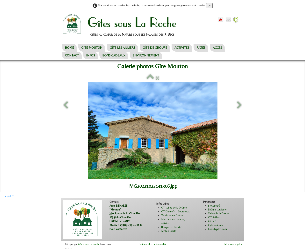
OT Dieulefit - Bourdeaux (175, 211)
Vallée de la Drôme (218, 213)
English (9, 196)
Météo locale (168, 230)
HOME (69, 47)
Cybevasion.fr (215, 225)
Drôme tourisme (217, 209)
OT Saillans (214, 217)
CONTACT (72, 55)
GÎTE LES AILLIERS (122, 47)
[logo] (127, 24)
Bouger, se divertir (171, 227)
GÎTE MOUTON (91, 47)
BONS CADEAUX (113, 55)
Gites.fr (212, 221)
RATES (200, 47)
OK (209, 5)
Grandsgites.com (217, 229)
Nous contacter (118, 229)
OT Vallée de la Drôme (174, 207)
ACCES (217, 47)
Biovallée (213, 205)
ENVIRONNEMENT (146, 55)
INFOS (90, 55)
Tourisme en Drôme (172, 215)
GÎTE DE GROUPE (155, 47)
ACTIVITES (181, 47)
